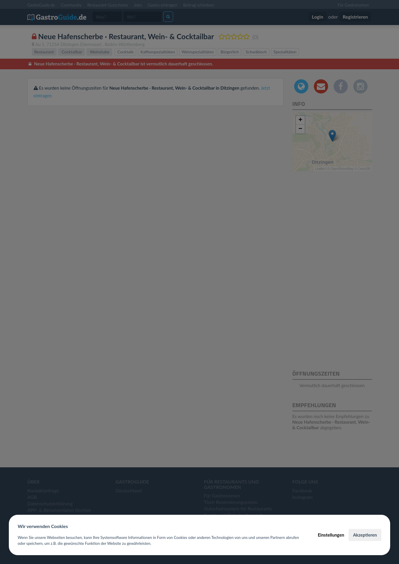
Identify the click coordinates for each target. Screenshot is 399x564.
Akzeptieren (365, 534)
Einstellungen (331, 534)
